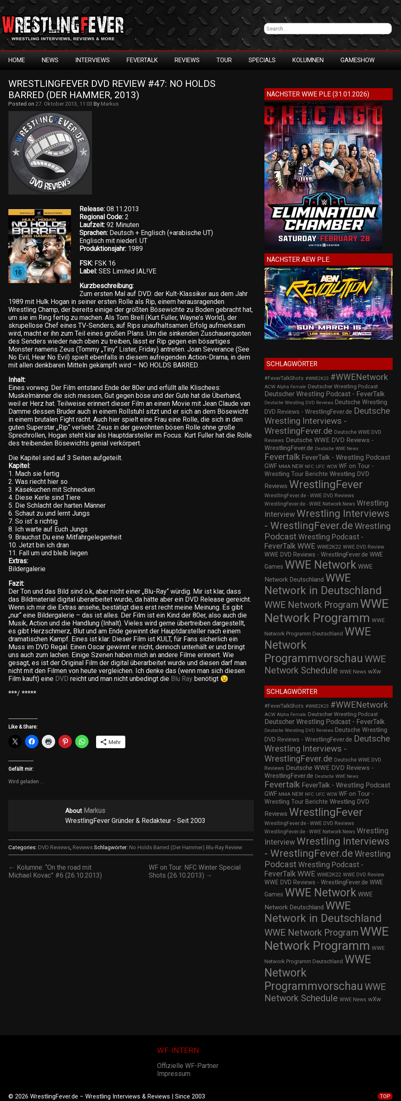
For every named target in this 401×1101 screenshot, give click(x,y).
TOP (385, 1096)
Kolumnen (308, 60)
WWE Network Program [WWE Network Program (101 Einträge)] (311, 605)
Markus (110, 104)
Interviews (92, 60)
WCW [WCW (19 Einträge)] (332, 466)
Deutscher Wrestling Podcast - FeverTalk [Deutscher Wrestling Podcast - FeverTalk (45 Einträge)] (324, 394)
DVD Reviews (54, 847)
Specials (262, 60)
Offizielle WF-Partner (187, 1066)
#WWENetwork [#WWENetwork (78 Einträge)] (359, 377)
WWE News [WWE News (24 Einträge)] (353, 672)
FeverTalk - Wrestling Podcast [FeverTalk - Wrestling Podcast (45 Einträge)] (346, 457)
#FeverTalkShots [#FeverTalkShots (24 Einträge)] (284, 378)
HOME (16, 60)
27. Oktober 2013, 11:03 (64, 104)
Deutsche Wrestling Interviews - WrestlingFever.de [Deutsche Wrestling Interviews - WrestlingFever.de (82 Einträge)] (327, 421)
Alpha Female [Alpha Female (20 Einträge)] (291, 387)
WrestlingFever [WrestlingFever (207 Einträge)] (326, 484)
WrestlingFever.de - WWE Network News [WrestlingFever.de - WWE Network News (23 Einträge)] (309, 504)
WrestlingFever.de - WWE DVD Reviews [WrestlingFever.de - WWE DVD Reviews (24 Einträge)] (309, 496)
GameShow (357, 60)
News (50, 60)
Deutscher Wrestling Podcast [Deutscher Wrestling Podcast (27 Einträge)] (343, 386)
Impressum (173, 1074)
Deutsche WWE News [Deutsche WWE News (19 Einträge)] (336, 448)
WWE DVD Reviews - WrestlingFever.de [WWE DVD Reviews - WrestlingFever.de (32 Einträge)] (316, 554)
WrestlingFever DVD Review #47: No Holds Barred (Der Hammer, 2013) (113, 89)
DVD (62, 679)
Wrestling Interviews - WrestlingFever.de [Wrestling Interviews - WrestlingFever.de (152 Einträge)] (327, 519)
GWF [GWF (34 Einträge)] (270, 466)
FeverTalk (142, 60)
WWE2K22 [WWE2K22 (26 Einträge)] (329, 547)
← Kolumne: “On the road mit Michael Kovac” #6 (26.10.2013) (55, 871)
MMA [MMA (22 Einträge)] (284, 466)
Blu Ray (182, 679)
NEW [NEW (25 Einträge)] (297, 466)
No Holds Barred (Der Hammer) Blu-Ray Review (185, 847)
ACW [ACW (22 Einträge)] (269, 387)
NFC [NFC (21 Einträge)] (309, 466)
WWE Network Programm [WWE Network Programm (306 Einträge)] (326, 611)
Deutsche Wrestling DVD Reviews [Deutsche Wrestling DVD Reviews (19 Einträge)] (298, 402)
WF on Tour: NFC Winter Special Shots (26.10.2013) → (195, 871)
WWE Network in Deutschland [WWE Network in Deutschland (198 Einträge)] (323, 584)
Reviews (187, 60)
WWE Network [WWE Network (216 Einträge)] (320, 565)
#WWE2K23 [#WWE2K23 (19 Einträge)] (317, 378)
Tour (224, 60)
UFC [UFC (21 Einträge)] (320, 466)
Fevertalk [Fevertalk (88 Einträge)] (282, 457)
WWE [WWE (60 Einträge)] (306, 546)
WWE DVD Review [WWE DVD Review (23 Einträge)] (363, 547)
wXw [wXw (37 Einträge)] (374, 671)
